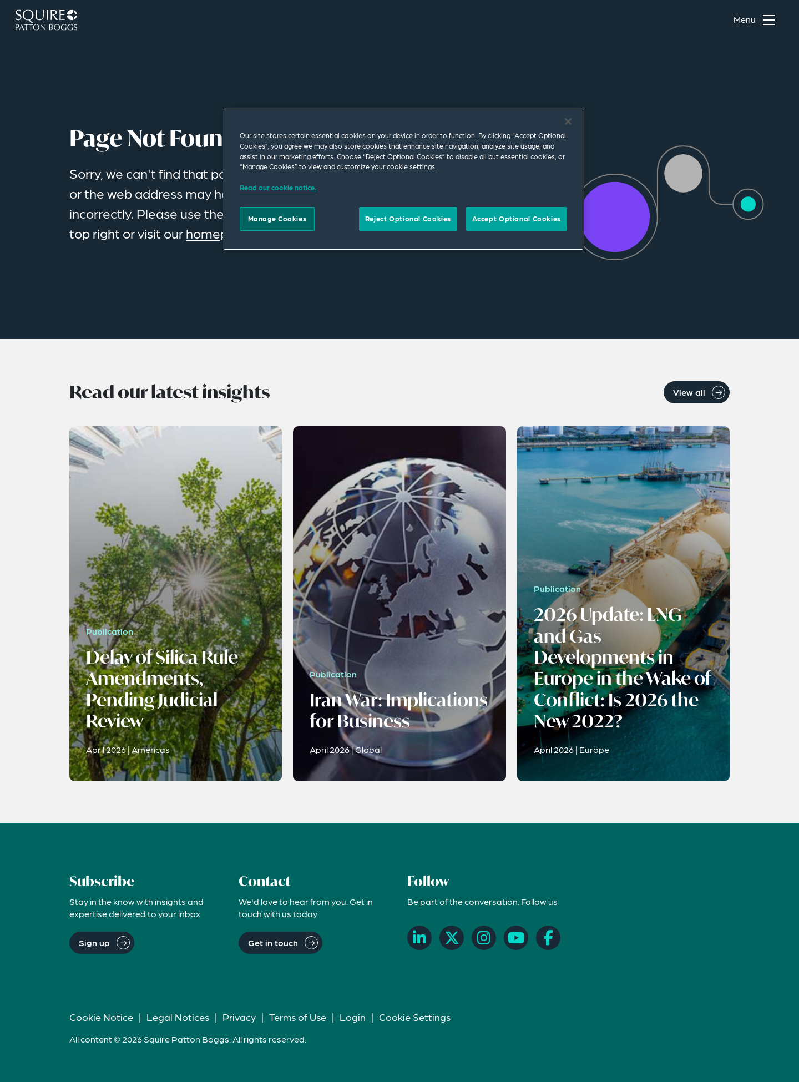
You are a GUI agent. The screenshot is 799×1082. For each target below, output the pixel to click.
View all (689, 392)
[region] (403, 179)
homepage (218, 233)
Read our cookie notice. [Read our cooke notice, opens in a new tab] (278, 187)
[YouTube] (516, 938)
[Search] (705, 20)
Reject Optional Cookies (408, 218)
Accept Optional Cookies (516, 218)
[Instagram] (484, 938)
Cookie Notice (101, 1016)
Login (353, 1016)
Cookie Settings (415, 1016)
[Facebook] (548, 938)
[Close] (568, 121)
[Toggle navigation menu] (756, 20)
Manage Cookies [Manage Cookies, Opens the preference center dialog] (277, 218)
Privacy (239, 1016)
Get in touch (273, 942)
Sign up (94, 942)
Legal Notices (177, 1016)
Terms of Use (297, 1016)
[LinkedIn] (419, 938)
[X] (451, 938)
